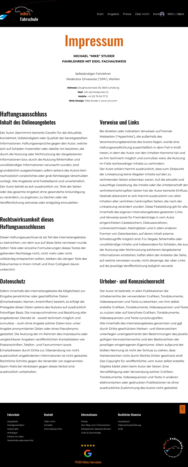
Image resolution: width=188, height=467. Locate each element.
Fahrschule (29, 16)
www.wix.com (109, 100)
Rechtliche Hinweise (129, 414)
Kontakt (48, 414)
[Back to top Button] (182, 409)
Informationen (89, 414)
